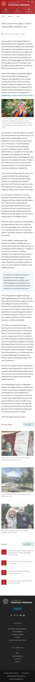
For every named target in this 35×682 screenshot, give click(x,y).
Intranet (17, 637)
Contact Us (17, 11)
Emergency (29, 11)
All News (28, 424)
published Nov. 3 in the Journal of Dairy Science (17, 95)
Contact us (17, 659)
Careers (17, 661)
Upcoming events (17, 656)
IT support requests (17, 634)
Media (17, 653)
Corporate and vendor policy (17, 640)
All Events (28, 544)
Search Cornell (28, 1)
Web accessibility (17, 631)
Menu (32, 1)
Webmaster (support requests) (17, 629)
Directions (5, 11)
